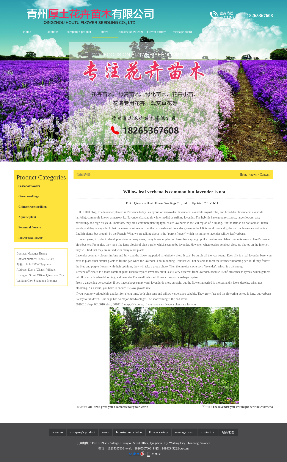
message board (182, 31)
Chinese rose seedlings (33, 206)
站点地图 (228, 432)
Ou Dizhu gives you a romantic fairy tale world (118, 407)
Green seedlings (29, 196)
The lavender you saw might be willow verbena (242, 407)
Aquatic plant (27, 217)
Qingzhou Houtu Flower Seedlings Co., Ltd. (161, 203)
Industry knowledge (131, 31)
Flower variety (156, 31)
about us (52, 31)
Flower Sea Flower (31, 237)
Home (27, 31)
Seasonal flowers (29, 186)
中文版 (234, 31)
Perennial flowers (30, 227)
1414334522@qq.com (175, 448)
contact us (208, 31)
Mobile (156, 454)
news (104, 31)
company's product (79, 31)
